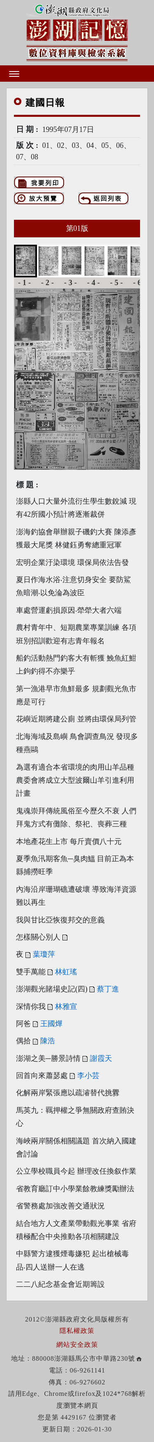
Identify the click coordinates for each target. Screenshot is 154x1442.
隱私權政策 (77, 1330)
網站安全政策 (77, 1344)
